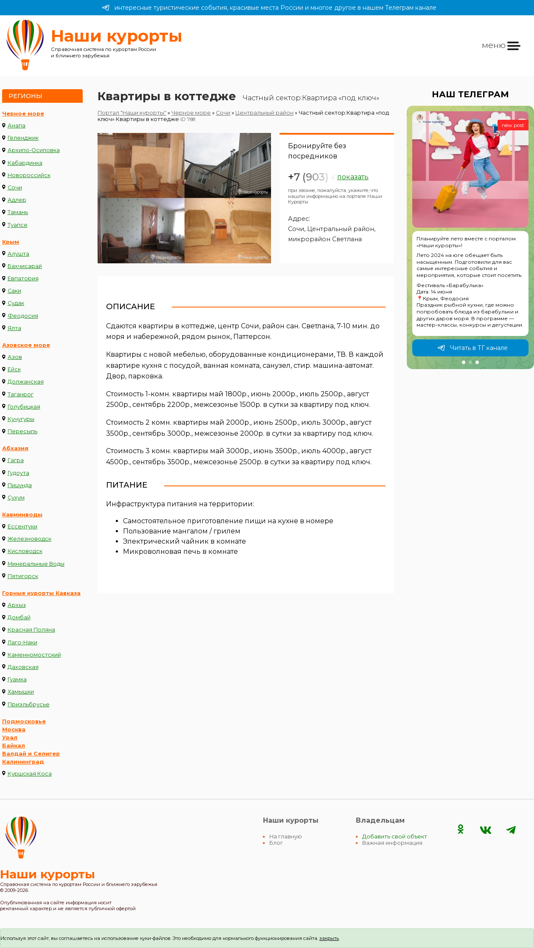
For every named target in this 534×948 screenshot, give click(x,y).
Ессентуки (22, 526)
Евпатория (23, 278)
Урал (9, 737)
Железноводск (29, 539)
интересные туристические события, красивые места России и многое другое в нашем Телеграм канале (269, 7)
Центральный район (264, 113)
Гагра (16, 460)
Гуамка (17, 679)
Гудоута (18, 473)
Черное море (23, 113)
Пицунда (20, 485)
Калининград (23, 762)
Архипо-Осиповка (34, 150)
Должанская (26, 381)
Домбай (19, 617)
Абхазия (15, 448)
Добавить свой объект (394, 836)
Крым (10, 242)
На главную (285, 836)
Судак (16, 303)
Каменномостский (34, 655)
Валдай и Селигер (31, 753)
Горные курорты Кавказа (41, 593)
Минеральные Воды (36, 564)
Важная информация (392, 843)
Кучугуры (21, 419)
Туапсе (18, 225)
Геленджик (23, 138)
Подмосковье (24, 721)
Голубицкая (24, 406)
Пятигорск (23, 576)
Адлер (17, 200)
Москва (13, 729)
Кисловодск (25, 551)
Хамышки (21, 691)
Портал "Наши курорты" (132, 113)
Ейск (14, 369)
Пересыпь (22, 431)
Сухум (16, 497)
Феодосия (23, 316)
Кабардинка (25, 163)
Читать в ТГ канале (472, 348)
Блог (276, 843)
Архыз (17, 605)
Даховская (23, 667)
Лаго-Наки (22, 642)
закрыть (329, 938)
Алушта (18, 254)
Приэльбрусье (29, 704)
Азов (15, 357)
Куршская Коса (30, 773)
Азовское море (26, 345)
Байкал (13, 745)
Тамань (18, 212)
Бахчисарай (25, 266)
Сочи (15, 187)
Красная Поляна (31, 629)
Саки (14, 291)
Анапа (16, 125)
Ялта (14, 328)
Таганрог (21, 394)
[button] (463, 362)
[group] (470, 237)
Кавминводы (22, 514)
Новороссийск (29, 175)
